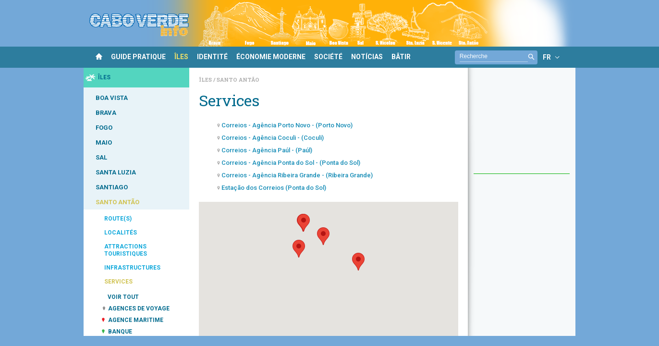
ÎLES (181, 57)
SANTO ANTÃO (117, 202)
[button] (299, 249)
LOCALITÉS (120, 232)
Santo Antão (238, 79)
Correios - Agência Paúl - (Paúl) (266, 150)
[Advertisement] (522, 125)
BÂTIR (401, 57)
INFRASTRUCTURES (132, 267)
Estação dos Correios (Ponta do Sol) (273, 187)
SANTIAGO (112, 187)
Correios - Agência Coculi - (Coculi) (272, 137)
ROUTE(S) (118, 218)
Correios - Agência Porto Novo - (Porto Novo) (287, 125)
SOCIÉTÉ (328, 57)
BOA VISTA (112, 97)
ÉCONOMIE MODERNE (270, 57)
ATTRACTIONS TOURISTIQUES (125, 250)
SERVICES (118, 281)
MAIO (104, 142)
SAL (101, 157)
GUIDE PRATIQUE (138, 57)
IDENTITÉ (212, 57)
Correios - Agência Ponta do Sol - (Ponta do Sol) (290, 162)
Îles (206, 79)
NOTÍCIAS (367, 57)
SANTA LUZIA (116, 172)
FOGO (104, 127)
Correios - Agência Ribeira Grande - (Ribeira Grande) (297, 175)
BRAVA (106, 112)
